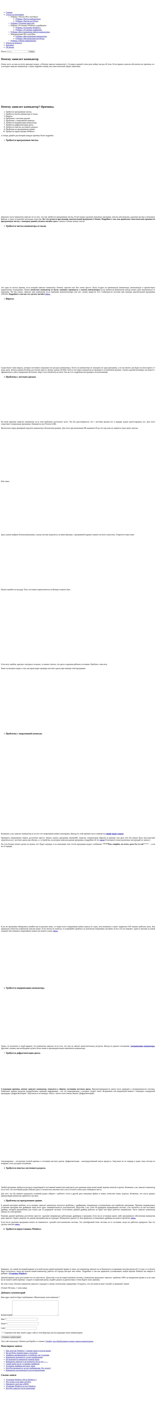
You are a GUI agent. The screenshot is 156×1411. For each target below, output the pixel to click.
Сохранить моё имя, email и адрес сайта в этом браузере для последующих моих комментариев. (43, 1336)
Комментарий (6, 1318)
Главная (9, 12)
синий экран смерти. (115, 834)
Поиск (3, 51)
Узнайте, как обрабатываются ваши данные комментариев (69, 1344)
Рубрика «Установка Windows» (28, 28)
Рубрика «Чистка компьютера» (28, 19)
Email (4, 1326)
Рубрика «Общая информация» (23, 41)
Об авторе (10, 47)
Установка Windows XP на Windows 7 (21, 1382)
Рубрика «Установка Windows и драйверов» (29, 25)
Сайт (3, 1331)
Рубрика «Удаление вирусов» (23, 23)
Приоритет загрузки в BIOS (17, 1387)
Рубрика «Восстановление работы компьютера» (30, 32)
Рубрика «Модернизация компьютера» (31, 36)
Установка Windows (17, 1273)
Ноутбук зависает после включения (20, 1391)
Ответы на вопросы (14, 43)
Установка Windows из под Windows (21, 1389)
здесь (102, 840)
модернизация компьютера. (143, 1046)
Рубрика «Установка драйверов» (29, 30)
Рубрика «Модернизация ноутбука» (30, 38)
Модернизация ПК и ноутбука (23, 34)
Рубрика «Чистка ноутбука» (27, 21)
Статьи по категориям (15, 15)
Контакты (10, 45)
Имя (3, 1322)
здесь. (48, 294)
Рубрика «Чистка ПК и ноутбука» (24, 17)
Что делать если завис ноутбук (18, 1385)
